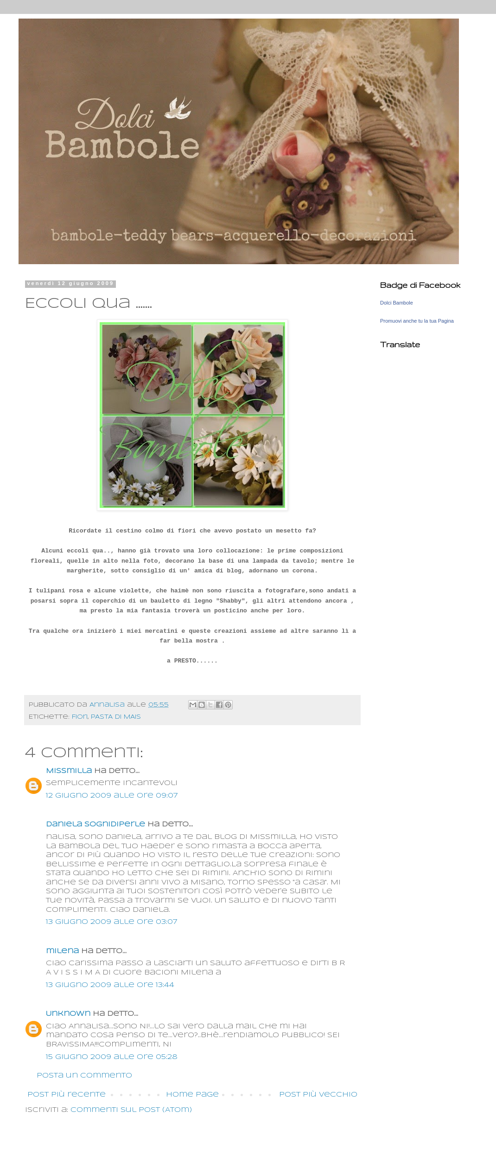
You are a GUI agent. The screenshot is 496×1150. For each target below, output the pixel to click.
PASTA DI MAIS (116, 717)
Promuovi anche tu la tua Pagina (417, 321)
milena (62, 951)
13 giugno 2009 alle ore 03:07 (111, 922)
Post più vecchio (318, 1095)
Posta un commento (84, 1075)
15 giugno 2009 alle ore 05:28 (112, 1057)
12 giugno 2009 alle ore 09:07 (112, 796)
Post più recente (66, 1095)
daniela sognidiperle (95, 824)
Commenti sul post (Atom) (131, 1110)
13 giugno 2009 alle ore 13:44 (110, 985)
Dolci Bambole (396, 302)
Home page (192, 1095)
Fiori (80, 717)
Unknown (68, 1014)
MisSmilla (69, 771)
